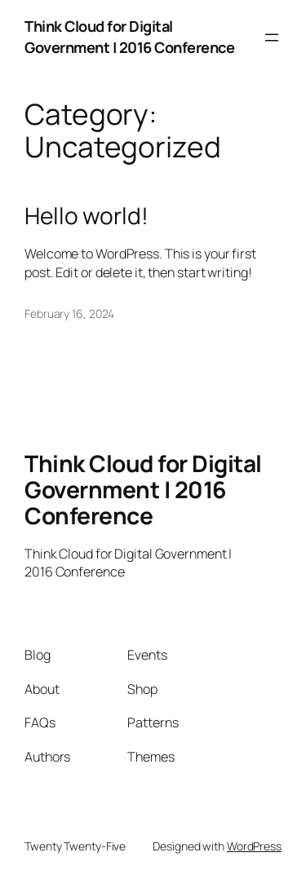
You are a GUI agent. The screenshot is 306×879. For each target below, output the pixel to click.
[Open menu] (272, 37)
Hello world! (86, 216)
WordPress (254, 846)
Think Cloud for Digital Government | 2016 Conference (129, 36)
